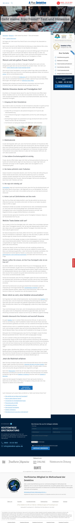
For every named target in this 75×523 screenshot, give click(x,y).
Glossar (65, 501)
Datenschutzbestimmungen (50, 445)
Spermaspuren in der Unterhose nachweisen (14, 254)
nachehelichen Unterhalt (30, 287)
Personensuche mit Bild (11, 403)
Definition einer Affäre (28, 80)
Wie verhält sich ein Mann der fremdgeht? (16, 396)
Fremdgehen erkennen (11, 405)
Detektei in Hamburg (23, 374)
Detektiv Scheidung (10, 409)
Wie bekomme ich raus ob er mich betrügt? (16, 412)
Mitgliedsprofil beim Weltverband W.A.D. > (35, 492)
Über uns (9, 501)
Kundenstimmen (31, 501)
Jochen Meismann (11, 38)
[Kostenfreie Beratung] (64, 3)
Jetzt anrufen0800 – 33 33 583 (25, 387)
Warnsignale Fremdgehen (12, 407)
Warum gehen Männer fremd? (13, 398)
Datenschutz (44, 501)
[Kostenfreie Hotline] (64, 82)
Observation (12, 371)
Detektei (43, 299)
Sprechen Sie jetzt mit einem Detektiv (34, 364)
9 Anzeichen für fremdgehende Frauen (15, 400)
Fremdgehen (6, 187)
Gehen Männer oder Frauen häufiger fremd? (18, 67)
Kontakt (19, 501)
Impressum (55, 501)
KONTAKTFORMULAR (63, 86)
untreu (4, 74)
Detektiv (10, 320)
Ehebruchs (22, 77)
